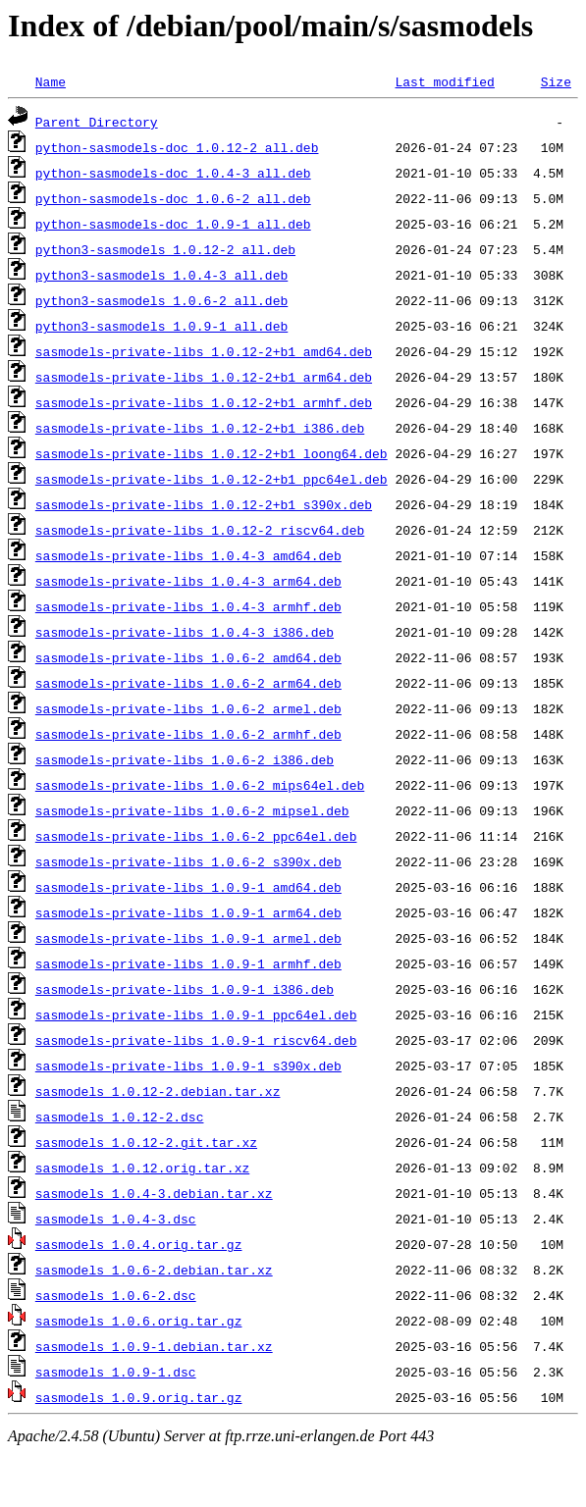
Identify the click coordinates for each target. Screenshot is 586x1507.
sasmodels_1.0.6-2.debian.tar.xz (154, 1269)
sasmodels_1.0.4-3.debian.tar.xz (154, 1193)
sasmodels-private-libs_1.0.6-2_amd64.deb (188, 657)
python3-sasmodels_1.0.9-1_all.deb (161, 326)
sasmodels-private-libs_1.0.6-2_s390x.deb (188, 861)
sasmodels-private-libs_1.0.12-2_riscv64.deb (199, 530)
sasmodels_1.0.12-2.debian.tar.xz (158, 1091)
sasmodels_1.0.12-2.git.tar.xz (146, 1142)
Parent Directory (96, 121)
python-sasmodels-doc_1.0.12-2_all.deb (177, 147)
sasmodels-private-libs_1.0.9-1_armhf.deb (188, 963)
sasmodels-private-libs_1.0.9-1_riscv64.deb (196, 1040)
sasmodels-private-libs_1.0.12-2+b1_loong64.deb (211, 453)
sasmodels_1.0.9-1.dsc (115, 1371)
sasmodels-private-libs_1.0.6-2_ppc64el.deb (196, 836)
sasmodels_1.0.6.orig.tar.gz (138, 1320)
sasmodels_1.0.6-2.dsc (115, 1295)
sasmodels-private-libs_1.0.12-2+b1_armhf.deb (203, 402)
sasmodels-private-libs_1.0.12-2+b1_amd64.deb (203, 351)
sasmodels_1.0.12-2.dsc (119, 1116)
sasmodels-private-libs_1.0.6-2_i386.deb (184, 759)
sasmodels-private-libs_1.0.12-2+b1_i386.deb (199, 428)
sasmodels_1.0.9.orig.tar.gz (138, 1397)
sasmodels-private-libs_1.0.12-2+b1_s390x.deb (203, 504)
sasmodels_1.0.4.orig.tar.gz (138, 1244)
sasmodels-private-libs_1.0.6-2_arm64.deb (188, 683)
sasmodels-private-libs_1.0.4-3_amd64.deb (188, 555)
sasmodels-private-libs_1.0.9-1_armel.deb (188, 938)
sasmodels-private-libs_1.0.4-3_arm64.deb (188, 581)
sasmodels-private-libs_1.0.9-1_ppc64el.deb (196, 1014)
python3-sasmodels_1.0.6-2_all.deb (161, 300)
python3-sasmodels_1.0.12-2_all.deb (165, 249)
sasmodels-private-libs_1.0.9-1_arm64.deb (188, 912)
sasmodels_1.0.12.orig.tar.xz (142, 1167)
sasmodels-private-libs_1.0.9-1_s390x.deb (188, 1065)
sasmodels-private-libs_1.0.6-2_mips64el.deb (199, 785)
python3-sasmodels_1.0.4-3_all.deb (161, 275)
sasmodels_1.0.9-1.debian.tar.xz (154, 1346)
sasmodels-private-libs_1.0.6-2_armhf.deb (188, 734)
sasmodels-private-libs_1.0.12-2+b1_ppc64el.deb (211, 479)
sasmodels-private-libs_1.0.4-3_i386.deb (184, 632)
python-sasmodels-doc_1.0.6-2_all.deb (173, 198)
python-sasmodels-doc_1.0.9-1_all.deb (173, 224)
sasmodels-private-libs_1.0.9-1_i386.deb (184, 989)
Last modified (444, 81)
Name (50, 81)
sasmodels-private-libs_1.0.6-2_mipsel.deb (192, 810)
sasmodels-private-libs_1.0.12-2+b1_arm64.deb (203, 377)
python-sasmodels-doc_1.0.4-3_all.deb (173, 173)
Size (556, 81)
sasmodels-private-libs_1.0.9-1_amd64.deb (188, 887)
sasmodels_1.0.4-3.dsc (115, 1218)
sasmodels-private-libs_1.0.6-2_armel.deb (188, 708)
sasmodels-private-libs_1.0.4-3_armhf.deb (188, 606)
